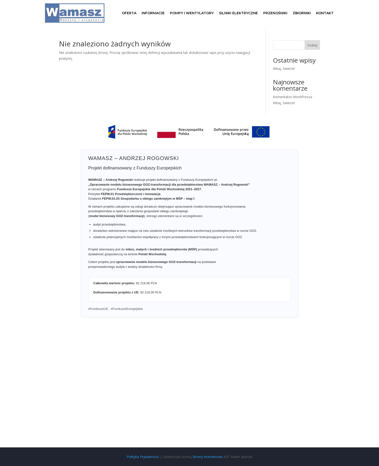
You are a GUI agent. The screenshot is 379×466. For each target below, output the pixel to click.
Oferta (129, 13)
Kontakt (325, 13)
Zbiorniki (302, 13)
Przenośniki (275, 13)
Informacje (153, 13)
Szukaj (312, 45)
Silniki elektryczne (238, 13)
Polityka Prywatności (143, 456)
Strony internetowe (208, 456)
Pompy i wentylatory (192, 13)
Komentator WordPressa (292, 97)
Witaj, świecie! (284, 68)
